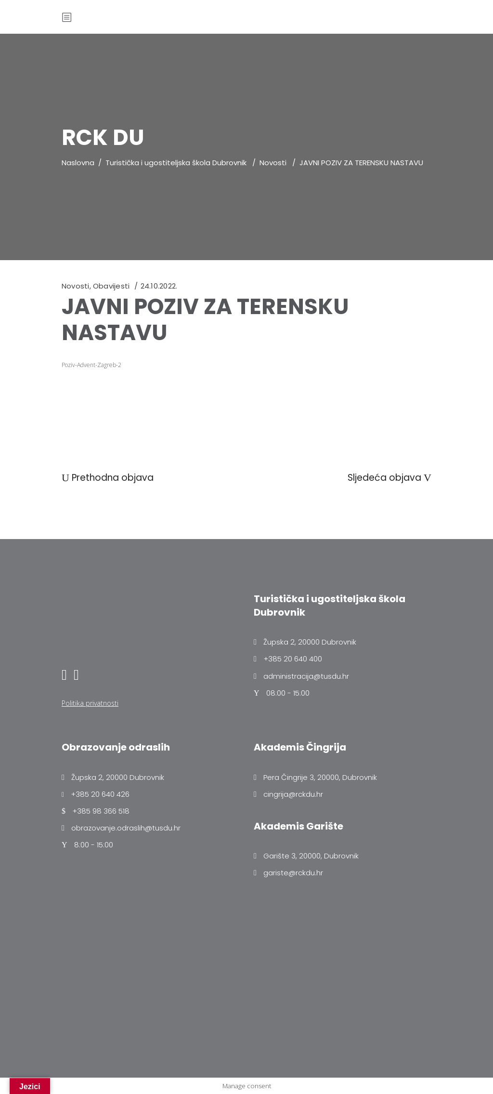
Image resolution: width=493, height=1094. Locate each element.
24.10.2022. (159, 286)
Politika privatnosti (90, 703)
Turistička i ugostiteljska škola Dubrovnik (175, 163)
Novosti (272, 163)
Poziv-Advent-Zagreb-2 (91, 365)
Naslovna (78, 163)
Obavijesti (111, 286)
